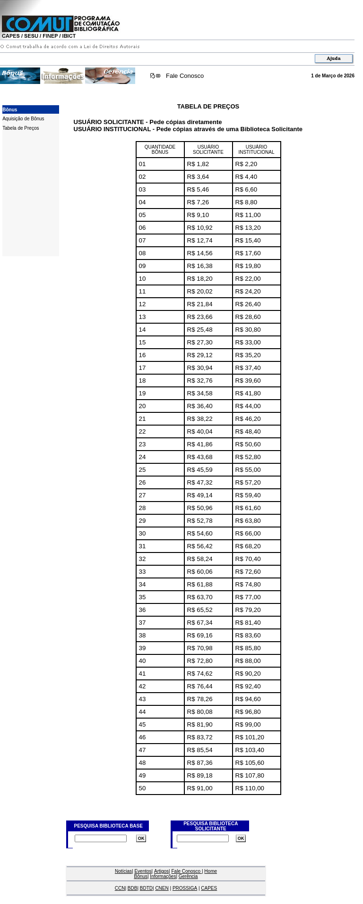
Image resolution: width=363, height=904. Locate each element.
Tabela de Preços (20, 128)
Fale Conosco (185, 75)
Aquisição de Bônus (23, 118)
